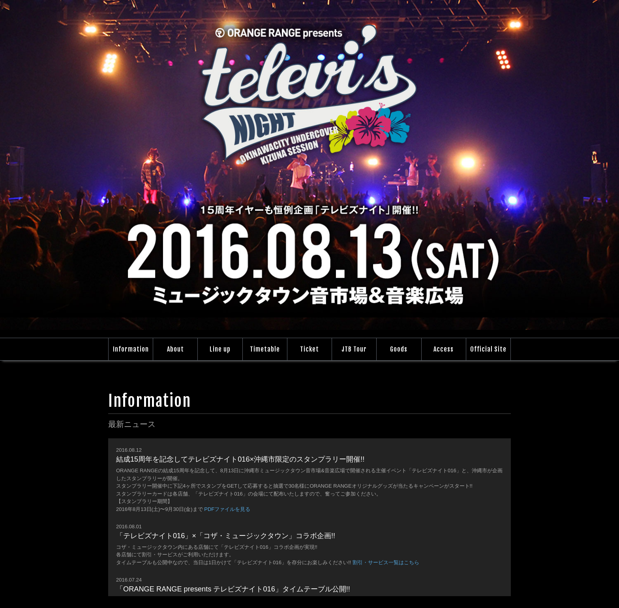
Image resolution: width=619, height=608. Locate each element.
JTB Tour (354, 349)
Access (443, 349)
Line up (220, 349)
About (175, 349)
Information (131, 349)
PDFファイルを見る (227, 509)
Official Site (488, 349)
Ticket (309, 349)
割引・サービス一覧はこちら (386, 562)
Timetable (265, 349)
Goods (398, 349)
